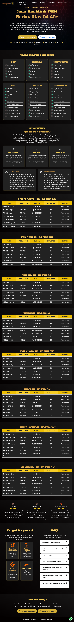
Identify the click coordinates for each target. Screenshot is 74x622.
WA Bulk (52, 2)
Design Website (22, 2)
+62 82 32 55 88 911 (47, 611)
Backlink (33, 2)
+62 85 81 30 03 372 (27, 611)
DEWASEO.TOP (36, 619)
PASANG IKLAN (63, 2)
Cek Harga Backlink (27, 37)
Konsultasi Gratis (47, 37)
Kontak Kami (21, 4)
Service (43, 2)
